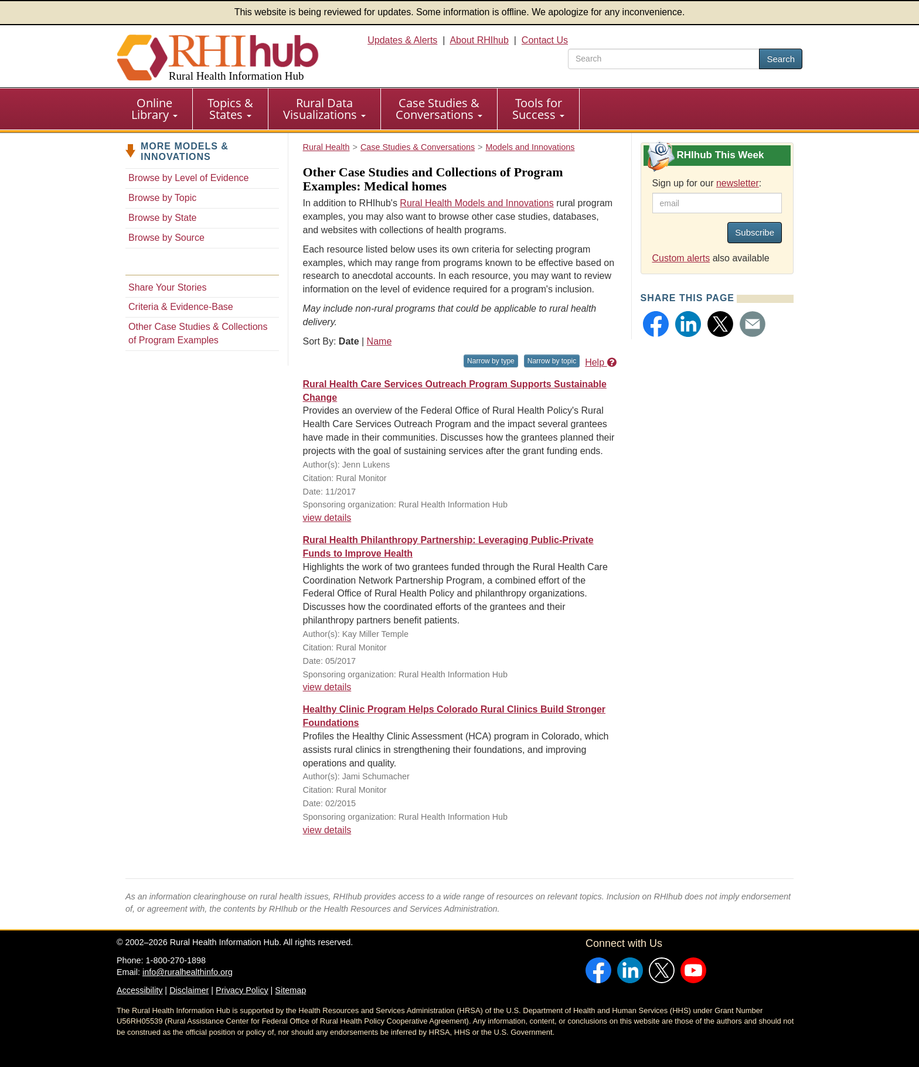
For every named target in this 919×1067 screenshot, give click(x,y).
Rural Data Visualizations (324, 108)
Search (781, 59)
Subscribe (754, 232)
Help (600, 362)
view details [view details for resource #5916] (327, 830)
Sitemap (290, 990)
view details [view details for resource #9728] (327, 518)
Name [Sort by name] (379, 341)
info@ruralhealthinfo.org (187, 972)
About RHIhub (479, 40)
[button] (656, 324)
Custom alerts (681, 258)
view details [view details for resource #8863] (327, 687)
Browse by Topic (162, 198)
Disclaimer (189, 990)
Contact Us (545, 40)
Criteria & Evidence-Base (180, 307)
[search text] (664, 59)
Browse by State (162, 218)
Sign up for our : (707, 183)
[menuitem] (155, 108)
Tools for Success (538, 108)
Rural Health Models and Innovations (476, 203)
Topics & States (230, 108)
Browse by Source (166, 238)
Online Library (154, 108)
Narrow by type (491, 361)
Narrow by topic (551, 361)
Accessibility (139, 990)
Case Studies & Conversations (439, 108)
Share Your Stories (167, 287)
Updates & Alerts (402, 40)
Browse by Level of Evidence (188, 178)
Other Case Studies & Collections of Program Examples (197, 333)
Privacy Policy (242, 990)
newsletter (737, 183)
